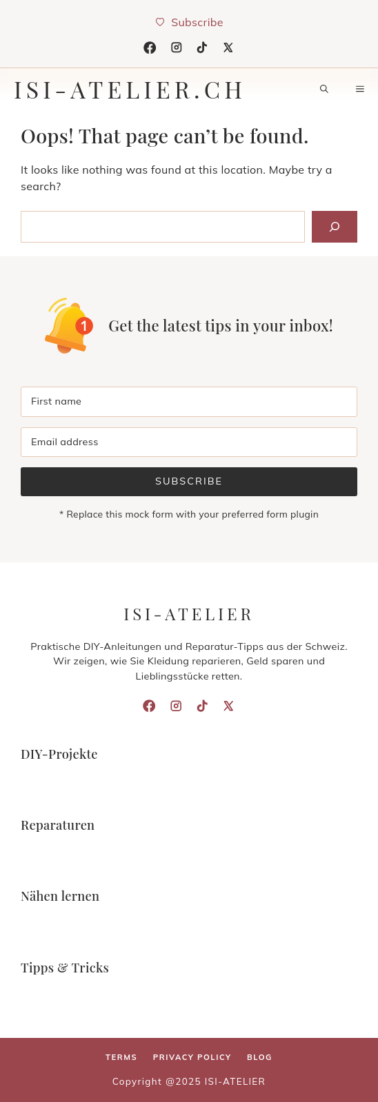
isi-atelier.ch (130, 89)
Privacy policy (192, 1057)
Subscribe (189, 481)
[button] (324, 89)
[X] (228, 47)
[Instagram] (176, 47)
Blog (259, 1057)
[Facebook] (149, 47)
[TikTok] (202, 47)
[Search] (334, 227)
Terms (121, 1057)
